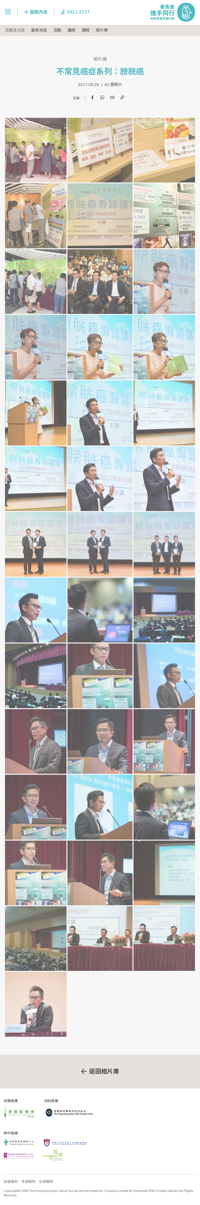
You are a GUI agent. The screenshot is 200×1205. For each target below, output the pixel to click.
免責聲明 (28, 1181)
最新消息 (39, 30)
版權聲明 (11, 1181)
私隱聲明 (46, 1181)
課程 (86, 30)
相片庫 (102, 30)
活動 (57, 30)
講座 (71, 30)
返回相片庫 (104, 1072)
